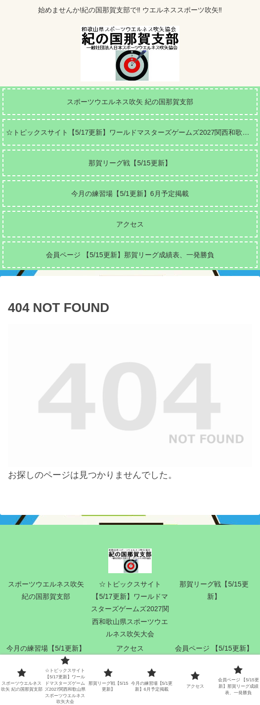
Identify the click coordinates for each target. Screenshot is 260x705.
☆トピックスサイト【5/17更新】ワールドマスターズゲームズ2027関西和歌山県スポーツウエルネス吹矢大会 (130, 609)
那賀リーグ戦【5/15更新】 (213, 590)
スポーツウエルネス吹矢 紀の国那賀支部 (46, 590)
